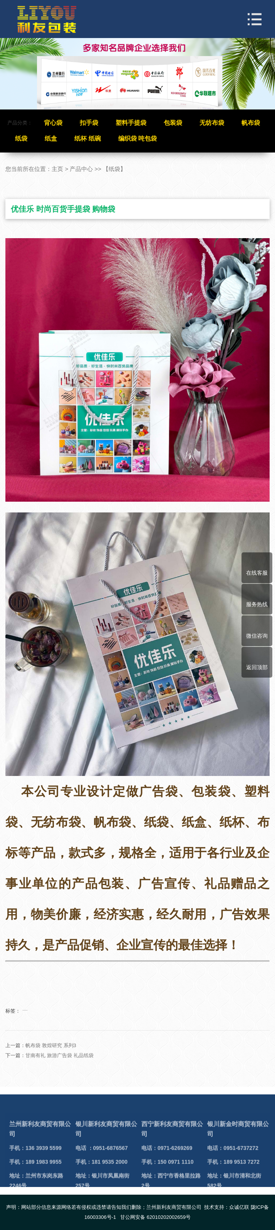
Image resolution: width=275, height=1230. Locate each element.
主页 (57, 169)
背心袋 (53, 122)
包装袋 (173, 122)
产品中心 (81, 169)
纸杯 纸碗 (87, 138)
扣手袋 (89, 122)
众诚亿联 (239, 1207)
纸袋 (21, 138)
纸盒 (51, 138)
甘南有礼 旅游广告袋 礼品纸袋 (59, 1066)
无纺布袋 (212, 122)
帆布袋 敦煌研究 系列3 (50, 1056)
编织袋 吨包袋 (137, 138)
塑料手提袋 (131, 122)
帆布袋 (250, 122)
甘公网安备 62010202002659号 (155, 1217)
